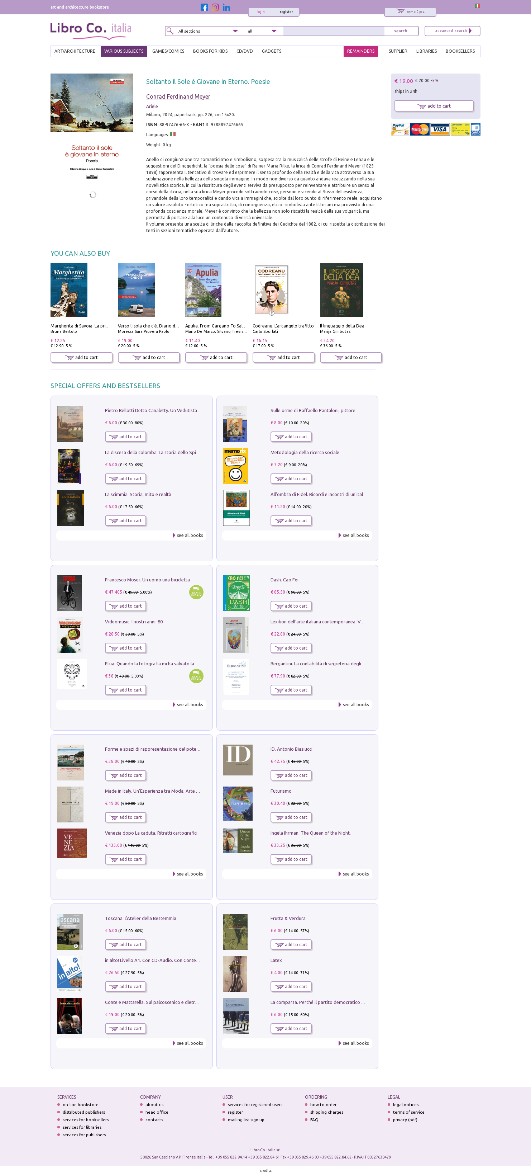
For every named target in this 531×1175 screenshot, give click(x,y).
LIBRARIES (426, 51)
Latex (276, 960)
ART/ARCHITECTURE (74, 51)
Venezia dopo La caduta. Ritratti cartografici (151, 832)
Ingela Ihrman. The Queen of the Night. (311, 832)
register (286, 12)
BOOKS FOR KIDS (210, 51)
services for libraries (82, 1127)
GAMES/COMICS (168, 51)
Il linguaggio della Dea (342, 326)
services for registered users (255, 1104)
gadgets (271, 51)
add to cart (81, 357)
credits (266, 1170)
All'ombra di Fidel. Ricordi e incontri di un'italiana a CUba (329, 494)
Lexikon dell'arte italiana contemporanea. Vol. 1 (320, 621)
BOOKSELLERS (460, 51)
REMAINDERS (360, 51)
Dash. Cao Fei (284, 579)
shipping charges (326, 1112)
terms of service (409, 1112)
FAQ (314, 1119)
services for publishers (84, 1134)
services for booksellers (86, 1119)
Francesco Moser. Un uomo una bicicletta (147, 579)
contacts (154, 1119)
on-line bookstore (81, 1104)
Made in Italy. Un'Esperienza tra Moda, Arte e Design (159, 790)
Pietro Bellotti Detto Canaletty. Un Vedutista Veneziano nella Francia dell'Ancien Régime (196, 410)
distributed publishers (84, 1112)
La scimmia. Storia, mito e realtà (138, 494)
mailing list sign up (246, 1119)
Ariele (152, 106)
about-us (154, 1104)
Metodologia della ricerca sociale (305, 452)
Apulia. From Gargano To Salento (218, 326)
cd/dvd (244, 51)
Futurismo (281, 790)
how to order (323, 1104)
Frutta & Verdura (288, 918)
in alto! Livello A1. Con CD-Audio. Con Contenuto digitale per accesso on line (184, 960)
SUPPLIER (398, 51)
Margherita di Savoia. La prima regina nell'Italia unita (104, 326)
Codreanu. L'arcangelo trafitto (283, 326)
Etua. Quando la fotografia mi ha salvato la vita (154, 663)
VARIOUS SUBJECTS (123, 51)
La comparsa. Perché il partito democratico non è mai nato (331, 1002)
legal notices (405, 1104)
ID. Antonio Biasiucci (291, 748)
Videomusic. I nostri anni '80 (134, 621)
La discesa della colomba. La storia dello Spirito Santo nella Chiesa (174, 452)
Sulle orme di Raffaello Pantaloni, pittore (313, 410)
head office (156, 1112)
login (261, 12)
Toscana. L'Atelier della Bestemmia (140, 918)
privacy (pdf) (405, 1119)
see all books (190, 535)
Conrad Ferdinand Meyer (178, 96)
